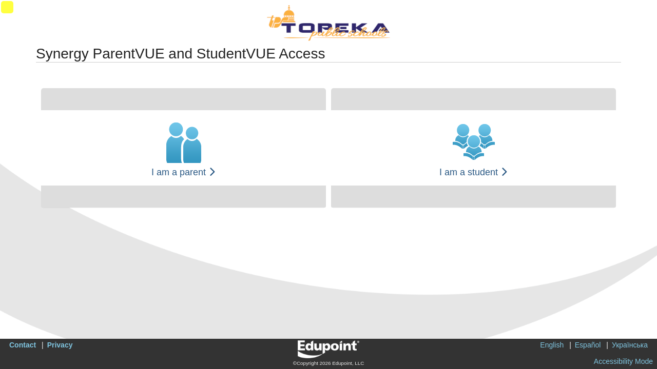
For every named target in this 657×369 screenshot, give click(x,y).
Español (588, 345)
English (552, 345)
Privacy (60, 345)
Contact (22, 345)
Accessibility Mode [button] (623, 361)
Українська (630, 345)
